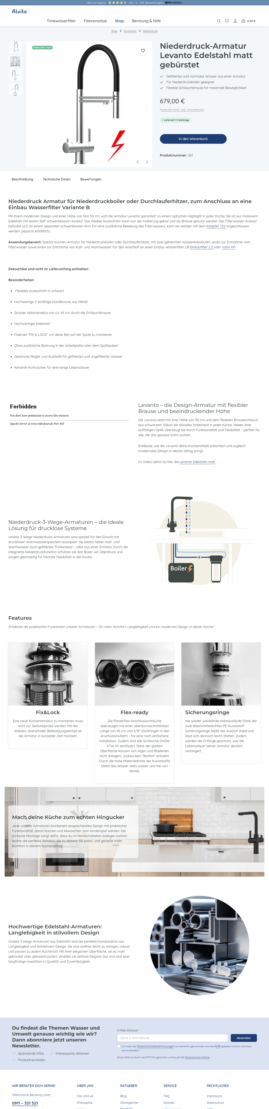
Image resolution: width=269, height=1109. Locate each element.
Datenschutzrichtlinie (196, 1043)
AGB (209, 1033)
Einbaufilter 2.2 (197, 242)
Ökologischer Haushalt (128, 1089)
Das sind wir (85, 1080)
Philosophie (84, 1086)
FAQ (167, 1080)
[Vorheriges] (15, 36)
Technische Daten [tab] (58, 174)
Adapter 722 (209, 221)
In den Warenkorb (193, 134)
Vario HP (222, 242)
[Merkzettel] (227, 13)
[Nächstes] (15, 90)
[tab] (22, 174)
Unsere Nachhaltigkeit (86, 1096)
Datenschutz (215, 1086)
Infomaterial (171, 1093)
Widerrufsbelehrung (220, 1100)
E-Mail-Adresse (128, 1017)
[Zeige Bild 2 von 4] (146, 100)
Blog (123, 1080)
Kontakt (169, 1086)
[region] (80, 99)
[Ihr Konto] (236, 13)
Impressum (214, 1080)
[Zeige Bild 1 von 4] (146, 95)
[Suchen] (219, 13)
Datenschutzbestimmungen (152, 1033)
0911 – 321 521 (26, 1087)
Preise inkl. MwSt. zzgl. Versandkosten (182, 104)
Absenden (244, 1025)
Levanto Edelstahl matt (195, 457)
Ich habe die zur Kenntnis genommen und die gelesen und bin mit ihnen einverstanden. (182, 1035)
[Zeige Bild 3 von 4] (146, 104)
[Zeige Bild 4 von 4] (146, 109)
